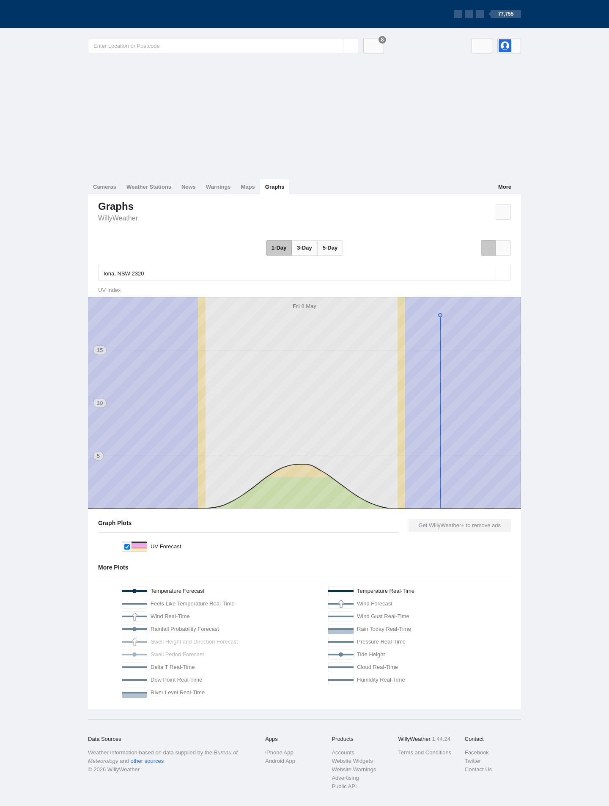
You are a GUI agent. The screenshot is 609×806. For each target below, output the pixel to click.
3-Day (304, 248)
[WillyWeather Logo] (127, 14)
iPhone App (279, 752)
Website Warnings (354, 769)
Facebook (477, 752)
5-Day (330, 248)
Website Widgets (352, 761)
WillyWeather (118, 218)
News (188, 187)
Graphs (275, 187)
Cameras (104, 187)
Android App (280, 761)
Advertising (345, 778)
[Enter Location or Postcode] (223, 45)
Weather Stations (148, 187)
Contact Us (478, 769)
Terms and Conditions (425, 752)
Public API (344, 786)
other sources (147, 761)
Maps (248, 187)
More (504, 187)
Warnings (218, 187)
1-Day (279, 248)
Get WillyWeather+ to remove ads (460, 525)
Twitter (473, 761)
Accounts (343, 752)
